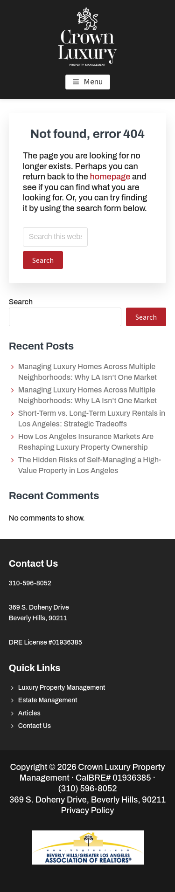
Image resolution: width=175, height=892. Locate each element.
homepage (110, 176)
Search (21, 302)
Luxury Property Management (61, 687)
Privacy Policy (87, 810)
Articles (29, 713)
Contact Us (34, 725)
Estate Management (47, 700)
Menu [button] (93, 81)
